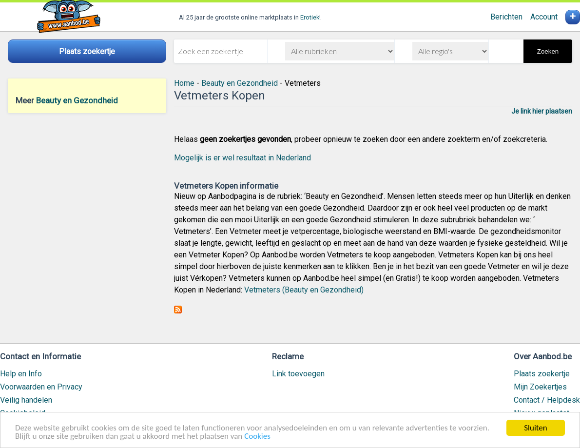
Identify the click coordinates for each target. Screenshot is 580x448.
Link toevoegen (298, 373)
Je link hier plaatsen (541, 111)
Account (544, 16)
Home (184, 83)
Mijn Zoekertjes (540, 386)
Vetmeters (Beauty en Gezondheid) (304, 289)
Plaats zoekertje (542, 373)
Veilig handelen (26, 400)
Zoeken (548, 51)
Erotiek (309, 17)
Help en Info (21, 373)
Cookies (257, 436)
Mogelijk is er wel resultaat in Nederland (242, 157)
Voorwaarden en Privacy (41, 386)
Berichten (506, 16)
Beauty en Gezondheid (77, 100)
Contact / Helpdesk (547, 400)
